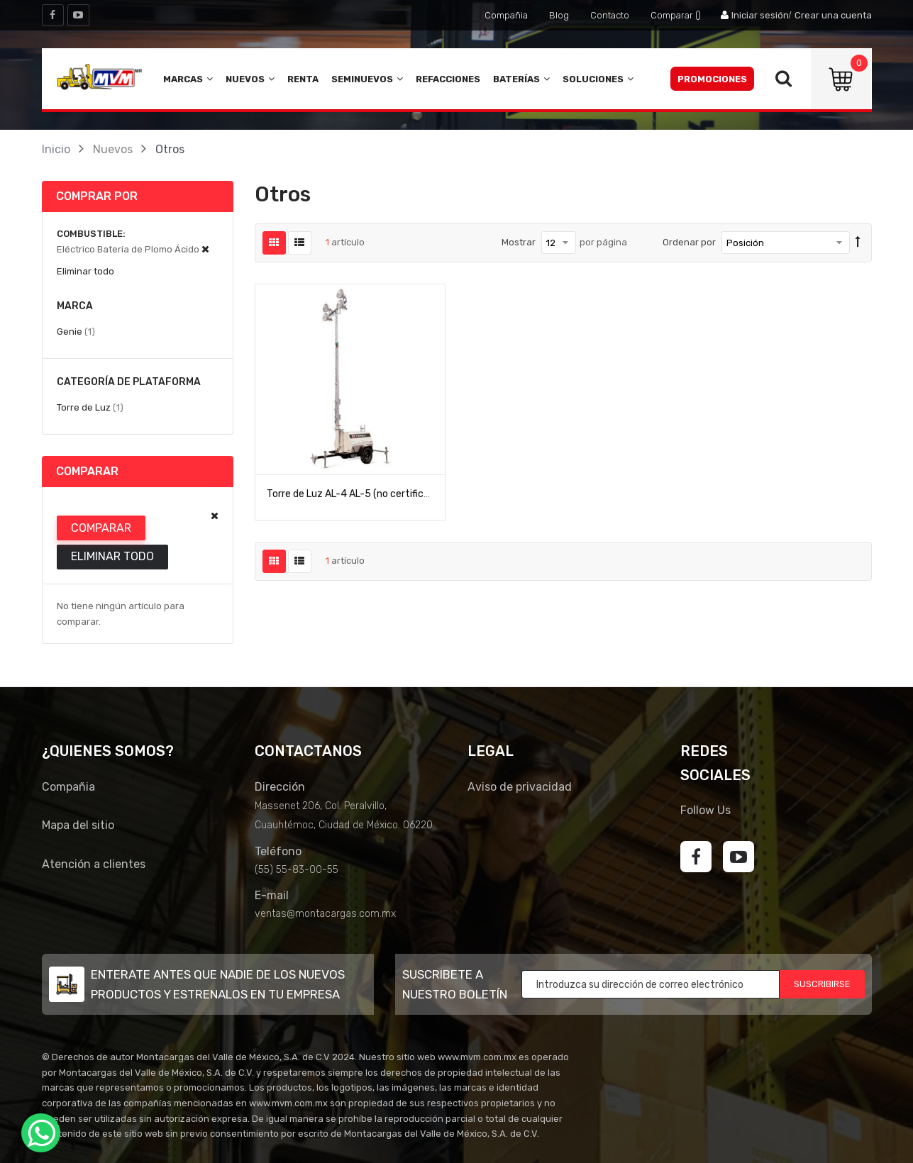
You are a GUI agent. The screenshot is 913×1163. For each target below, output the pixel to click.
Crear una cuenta (833, 15)
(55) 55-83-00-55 (296, 870)
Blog (559, 15)
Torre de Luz (90, 407)
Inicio (56, 149)
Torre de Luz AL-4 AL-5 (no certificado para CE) (374, 494)
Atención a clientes (93, 864)
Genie (76, 331)
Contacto (609, 15)
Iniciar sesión (760, 15)
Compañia (506, 15)
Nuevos (113, 149)
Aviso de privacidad (519, 787)
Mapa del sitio (78, 825)
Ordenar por (689, 242)
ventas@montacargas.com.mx (325, 914)
